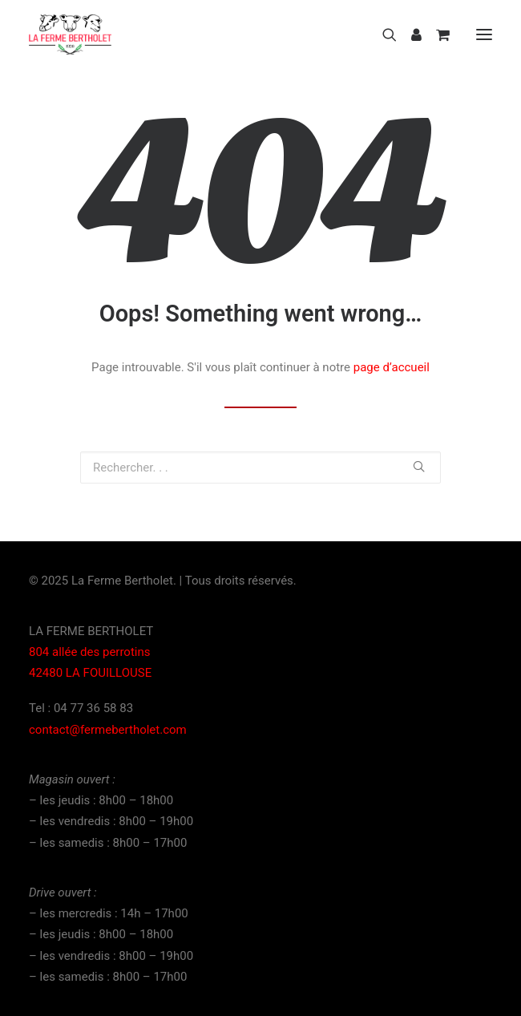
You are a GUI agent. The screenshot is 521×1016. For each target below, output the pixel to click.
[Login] (409, 34)
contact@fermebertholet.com (108, 730)
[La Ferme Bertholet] (70, 34)
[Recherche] (382, 34)
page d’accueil (391, 367)
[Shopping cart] (436, 34)
